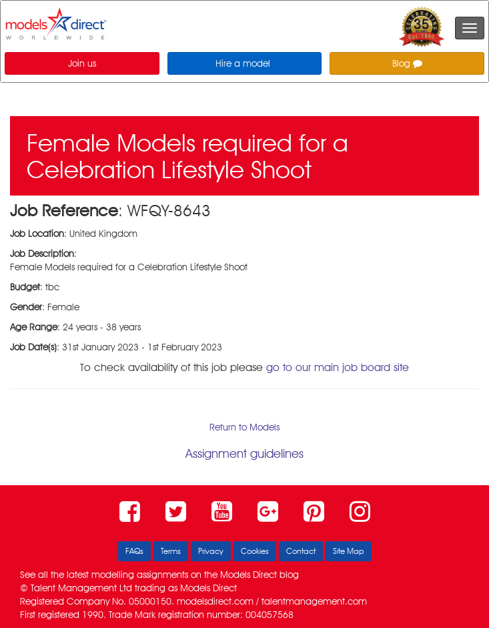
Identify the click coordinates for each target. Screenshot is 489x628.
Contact (301, 551)
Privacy (210, 551)
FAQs (134, 551)
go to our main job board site (337, 367)
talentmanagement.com (314, 601)
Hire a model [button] (242, 63)
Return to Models (244, 427)
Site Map (348, 551)
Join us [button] (82, 63)
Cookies (255, 551)
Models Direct (248, 574)
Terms (171, 551)
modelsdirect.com (215, 601)
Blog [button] (407, 63)
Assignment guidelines (244, 453)
